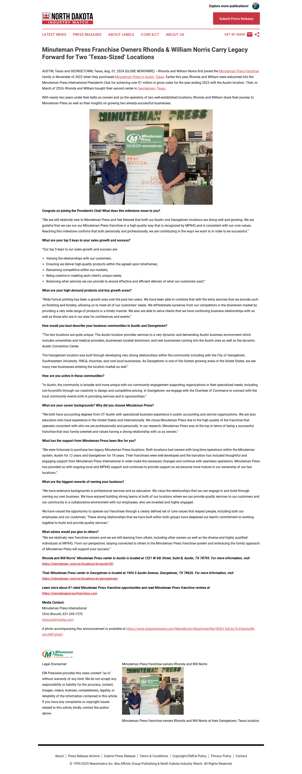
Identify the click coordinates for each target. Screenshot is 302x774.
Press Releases (87, 34)
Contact (150, 34)
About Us (175, 34)
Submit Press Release (119, 756)
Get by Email (238, 34)
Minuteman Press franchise (239, 71)
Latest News (54, 34)
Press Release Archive (84, 756)
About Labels (121, 34)
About (59, 756)
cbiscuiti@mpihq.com (58, 620)
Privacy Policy (221, 756)
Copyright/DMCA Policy (189, 756)
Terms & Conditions (154, 756)
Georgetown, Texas (151, 88)
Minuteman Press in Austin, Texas (139, 77)
